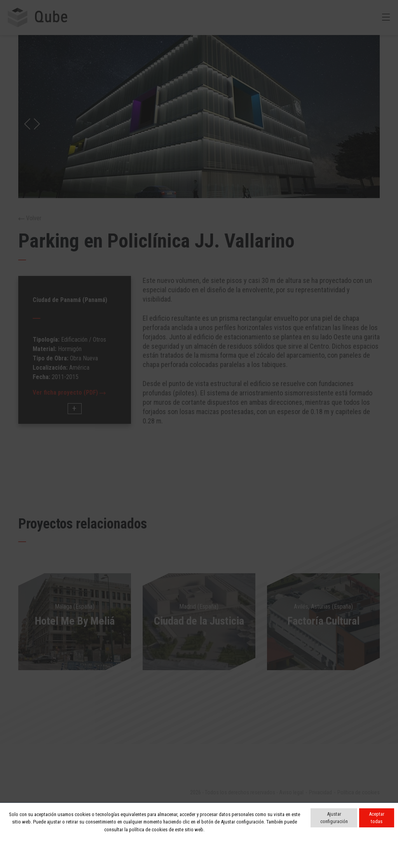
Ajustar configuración (334, 818)
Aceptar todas (376, 818)
